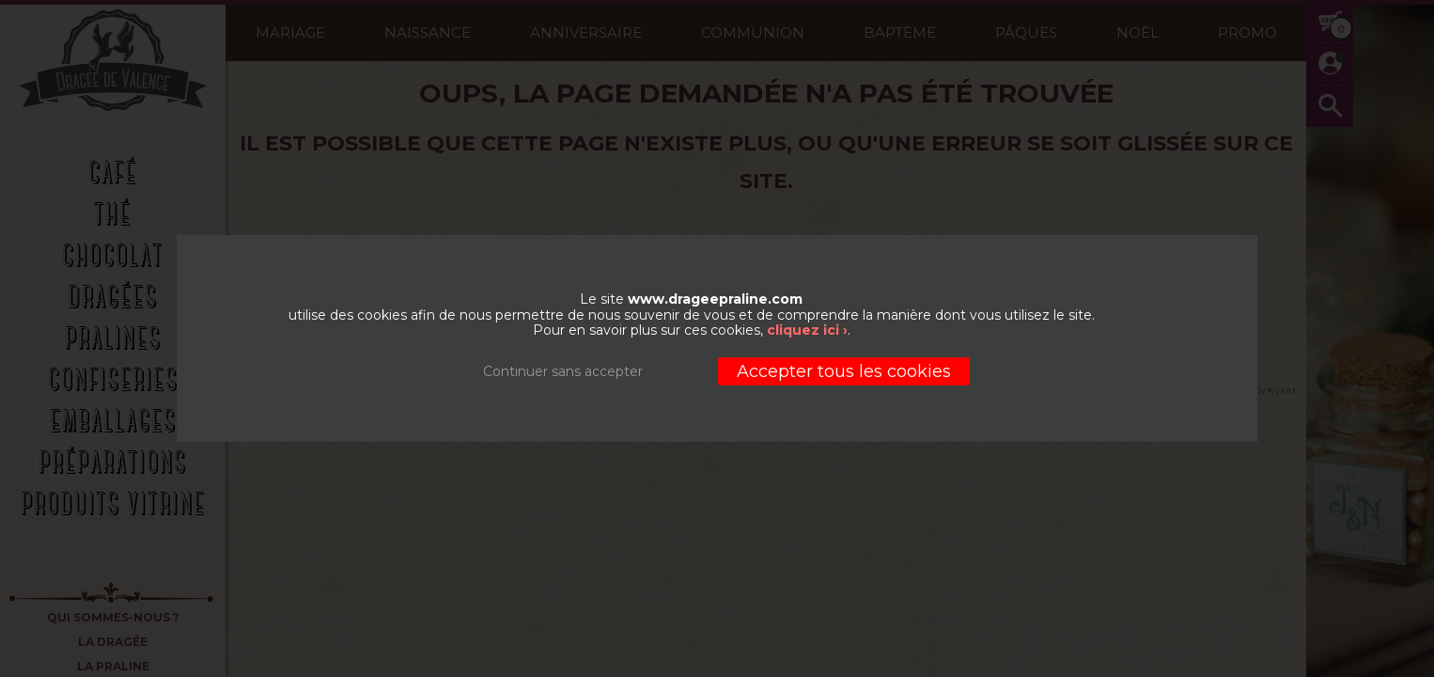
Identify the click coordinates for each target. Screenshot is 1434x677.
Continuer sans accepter (563, 371)
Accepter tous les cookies (844, 371)
